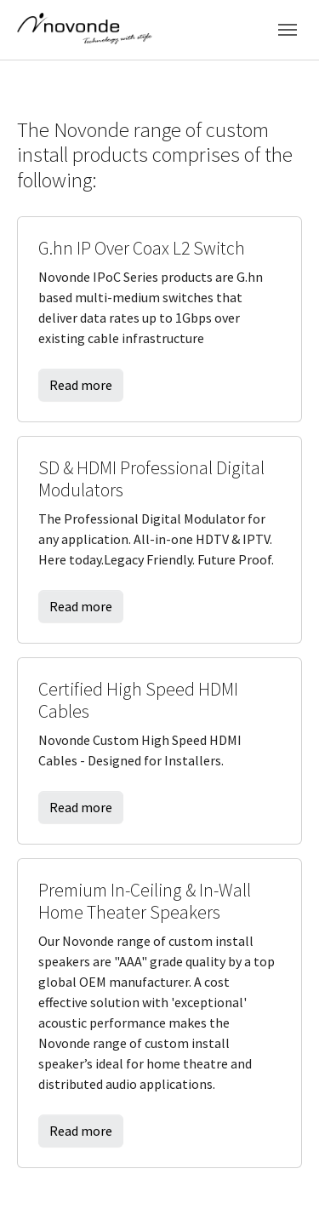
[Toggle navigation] (287, 29)
